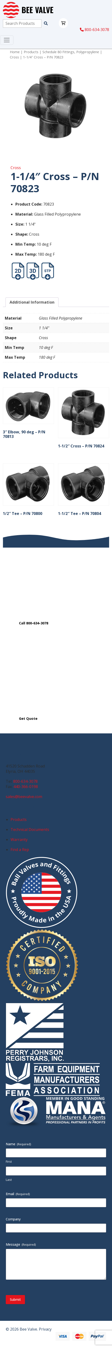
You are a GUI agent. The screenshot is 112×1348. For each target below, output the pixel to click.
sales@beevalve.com (24, 796)
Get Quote (28, 718)
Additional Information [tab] (32, 302)
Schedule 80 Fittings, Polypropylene (70, 51)
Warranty (19, 839)
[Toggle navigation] (6, 40)
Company (13, 1219)
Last (9, 1179)
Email (18, 1194)
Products (31, 51)
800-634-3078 (94, 29)
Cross (14, 57)
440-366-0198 (25, 786)
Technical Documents (30, 829)
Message (21, 1244)
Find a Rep (20, 849)
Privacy (45, 1329)
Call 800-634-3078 (33, 623)
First (9, 1161)
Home (15, 51)
